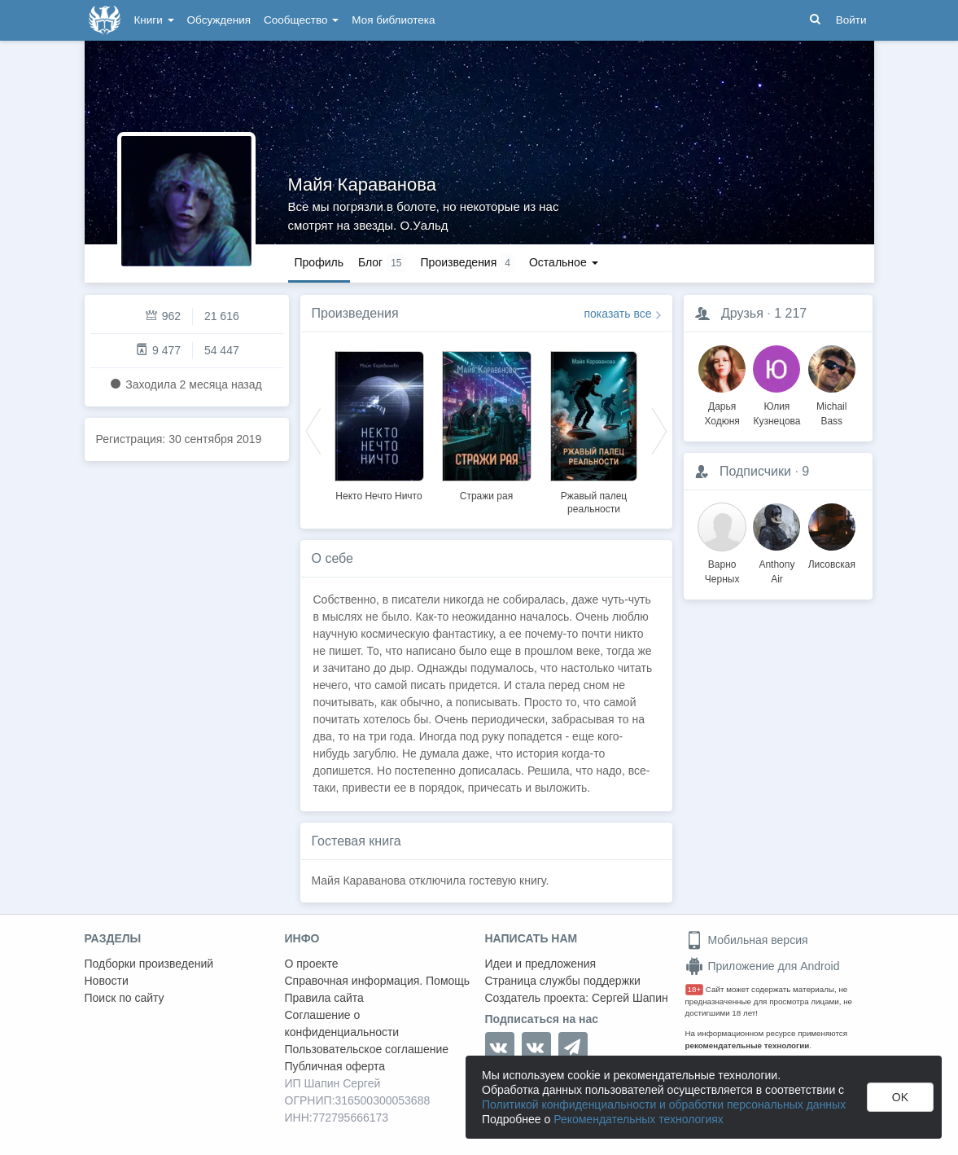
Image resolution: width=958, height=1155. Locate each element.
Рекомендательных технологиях (638, 1119)
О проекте (312, 963)
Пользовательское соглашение (367, 1049)
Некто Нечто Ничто (378, 496)
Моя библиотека (393, 20)
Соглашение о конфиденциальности (342, 1023)
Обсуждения (219, 20)
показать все (618, 313)
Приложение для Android (762, 966)
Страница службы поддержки (563, 980)
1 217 (790, 313)
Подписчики (755, 471)
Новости (107, 980)
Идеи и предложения (541, 963)
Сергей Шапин (630, 997)
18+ (695, 989)
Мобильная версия (746, 940)
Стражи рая (486, 496)
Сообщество (301, 20)
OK (900, 1097)
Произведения (355, 313)
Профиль (319, 262)
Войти (851, 20)
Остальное (563, 262)
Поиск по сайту (124, 997)
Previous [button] (313, 430)
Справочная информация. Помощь (377, 980)
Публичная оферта (335, 1066)
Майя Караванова (362, 184)
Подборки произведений (149, 963)
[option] (379, 424)
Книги (154, 20)
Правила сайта (324, 997)
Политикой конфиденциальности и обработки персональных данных (664, 1104)
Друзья (742, 313)
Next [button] (659, 430)
